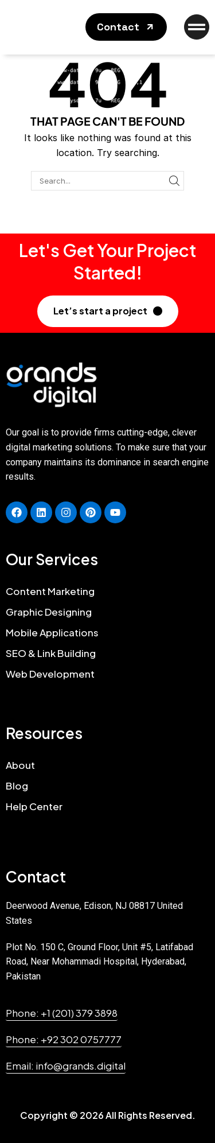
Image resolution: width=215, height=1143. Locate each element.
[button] (126, 27)
